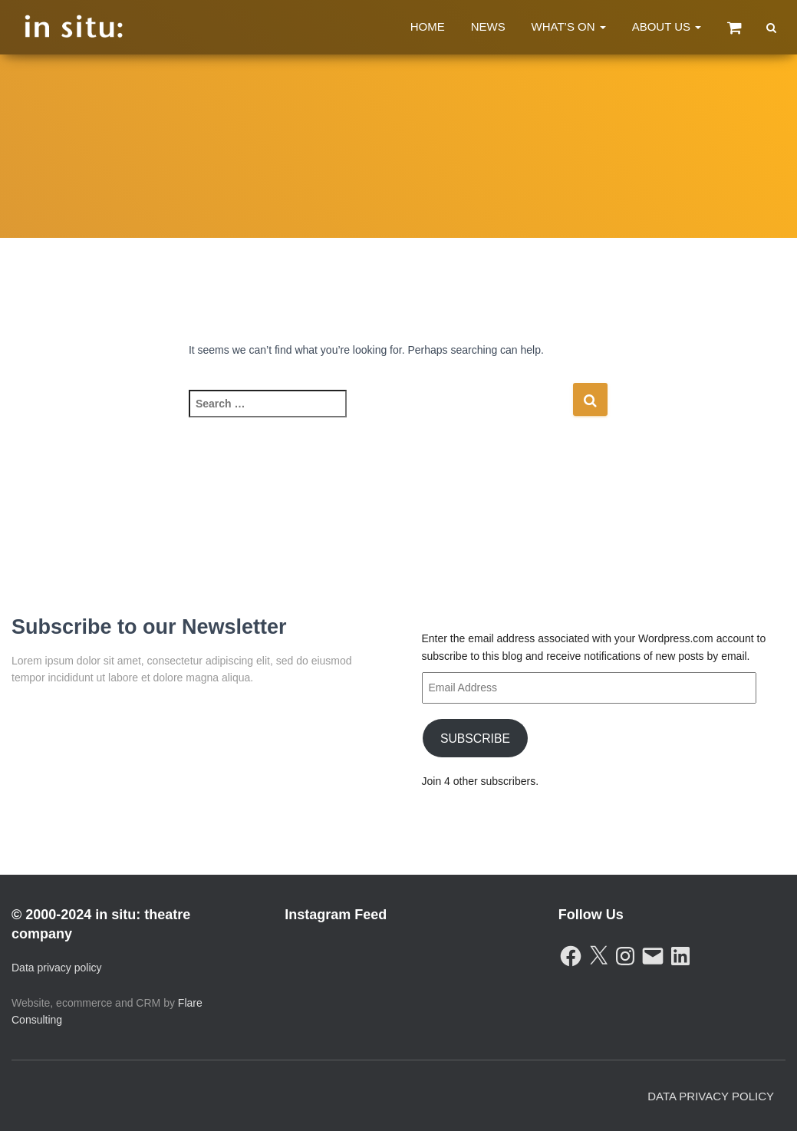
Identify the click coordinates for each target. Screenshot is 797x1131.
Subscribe (474, 737)
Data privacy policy (57, 967)
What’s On (569, 26)
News (488, 26)
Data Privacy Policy (710, 1096)
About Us (667, 26)
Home (427, 26)
